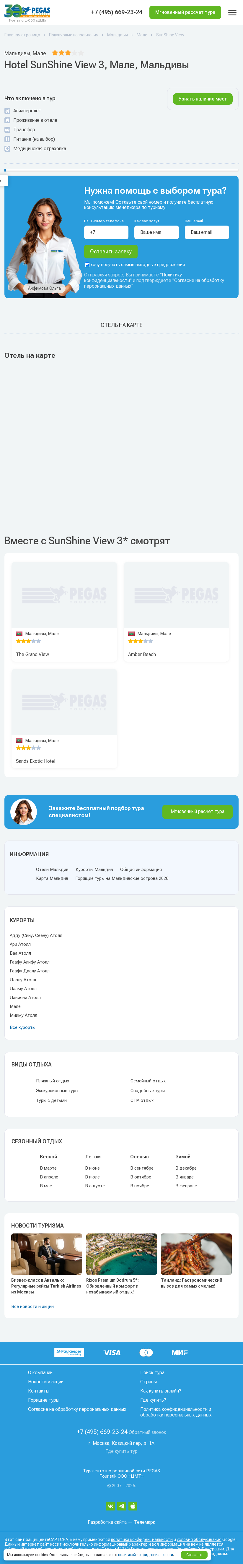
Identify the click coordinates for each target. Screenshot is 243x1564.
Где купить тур (121, 1451)
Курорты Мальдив (94, 869)
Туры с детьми (51, 1100)
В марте (48, 1168)
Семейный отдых (148, 1081)
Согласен (194, 1555)
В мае (46, 1186)
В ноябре (139, 1186)
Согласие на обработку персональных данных (77, 1409)
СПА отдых (142, 1100)
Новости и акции (45, 1382)
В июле (92, 1177)
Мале (15, 1006)
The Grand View (32, 654)
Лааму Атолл (23, 988)
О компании (40, 1372)
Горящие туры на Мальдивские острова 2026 (121, 878)
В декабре (186, 1168)
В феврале (186, 1186)
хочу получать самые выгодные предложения (135, 265)
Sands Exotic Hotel (35, 761)
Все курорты (22, 1027)
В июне (92, 1168)
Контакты (38, 1391)
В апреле (49, 1177)
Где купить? (153, 1400)
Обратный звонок (147, 1432)
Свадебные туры (148, 1090)
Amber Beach (142, 654)
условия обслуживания (199, 1539)
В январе (184, 1177)
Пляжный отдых (52, 1081)
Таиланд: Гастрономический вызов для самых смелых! (191, 1283)
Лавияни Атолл (25, 997)
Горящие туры (43, 1400)
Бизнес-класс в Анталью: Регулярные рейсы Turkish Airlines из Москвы (46, 1286)
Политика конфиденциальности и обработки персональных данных (176, 1412)
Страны (148, 1382)
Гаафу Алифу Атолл (30, 962)
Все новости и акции (32, 1306)
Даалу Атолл (23, 979)
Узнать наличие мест (203, 99)
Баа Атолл (20, 953)
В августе (95, 1186)
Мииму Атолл (23, 1015)
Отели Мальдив (52, 869)
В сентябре (142, 1168)
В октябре (140, 1177)
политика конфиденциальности (142, 1539)
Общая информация (141, 869)
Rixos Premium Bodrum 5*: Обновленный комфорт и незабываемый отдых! (112, 1286)
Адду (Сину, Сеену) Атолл (36, 935)
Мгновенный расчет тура (197, 811)
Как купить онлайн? (160, 1391)
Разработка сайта (107, 1522)
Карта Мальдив (52, 878)
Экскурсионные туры (57, 1090)
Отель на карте (122, 325)
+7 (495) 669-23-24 (116, 12)
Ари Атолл (20, 944)
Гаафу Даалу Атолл (30, 971)
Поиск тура (152, 1372)
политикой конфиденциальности (145, 1555)
